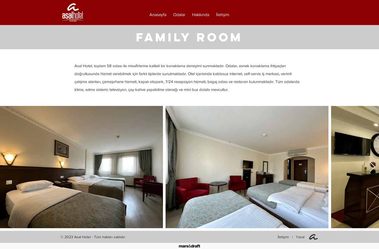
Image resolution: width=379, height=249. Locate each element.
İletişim (284, 237)
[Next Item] (373, 167)
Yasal (300, 237)
